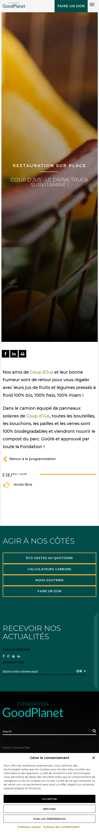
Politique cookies (29, 827)
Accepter (49, 799)
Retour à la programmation (29, 459)
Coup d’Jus (41, 372)
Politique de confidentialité (61, 827)
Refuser (49, 808)
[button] (93, 758)
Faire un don (71, 6)
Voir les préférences (49, 818)
